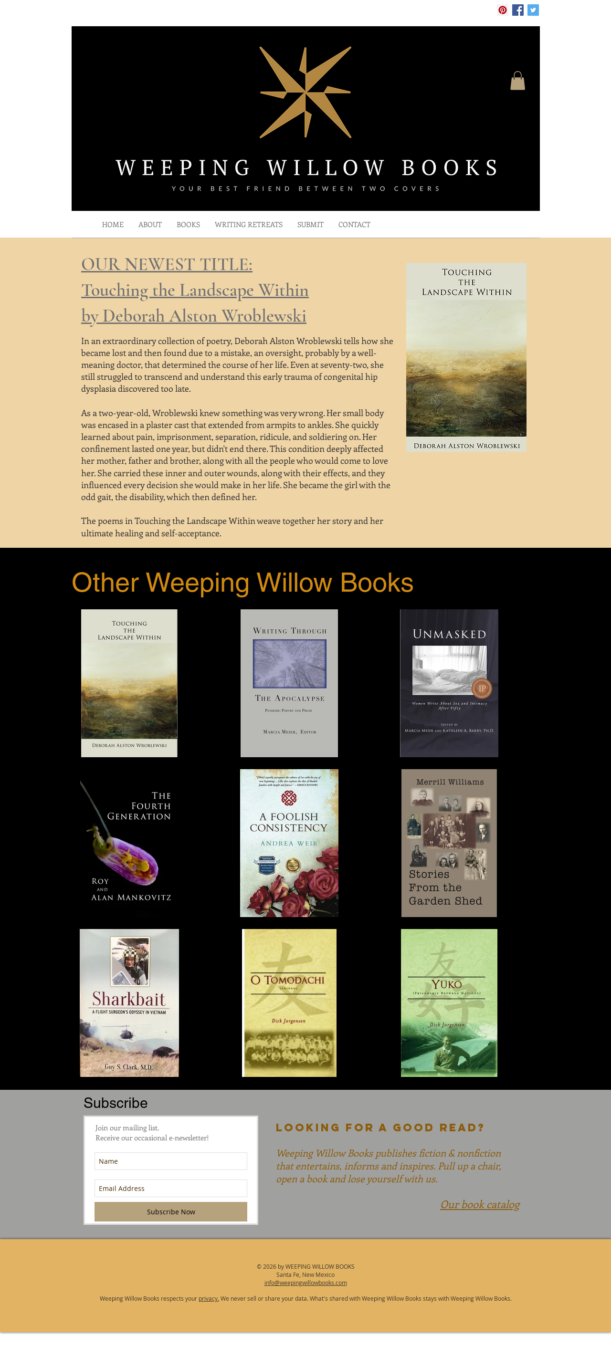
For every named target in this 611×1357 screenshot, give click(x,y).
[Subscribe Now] (171, 1211)
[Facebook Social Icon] (518, 10)
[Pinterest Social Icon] (502, 10)
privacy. (209, 1298)
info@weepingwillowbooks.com (305, 1282)
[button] (518, 80)
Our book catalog (479, 1204)
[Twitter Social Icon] (533, 10)
